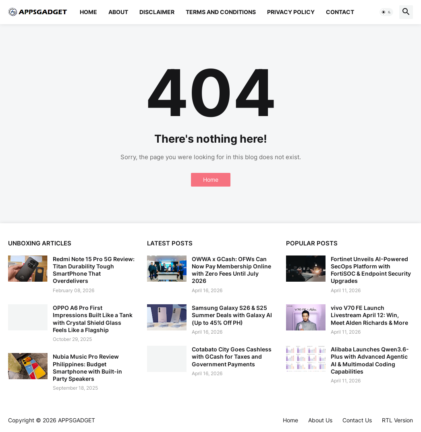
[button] (386, 12)
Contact (340, 11)
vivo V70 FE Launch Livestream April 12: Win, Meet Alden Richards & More (369, 315)
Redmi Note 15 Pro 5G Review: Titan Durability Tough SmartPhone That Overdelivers (94, 270)
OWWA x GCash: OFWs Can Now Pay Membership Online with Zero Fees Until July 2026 (231, 270)
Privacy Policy (291, 11)
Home (88, 11)
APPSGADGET (76, 420)
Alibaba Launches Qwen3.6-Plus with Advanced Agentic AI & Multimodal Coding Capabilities (370, 360)
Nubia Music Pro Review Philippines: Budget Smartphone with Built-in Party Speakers (87, 367)
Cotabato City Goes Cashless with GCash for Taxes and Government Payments (232, 356)
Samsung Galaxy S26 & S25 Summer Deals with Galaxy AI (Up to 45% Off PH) (232, 315)
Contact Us (357, 420)
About (118, 11)
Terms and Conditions (221, 11)
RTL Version (397, 420)
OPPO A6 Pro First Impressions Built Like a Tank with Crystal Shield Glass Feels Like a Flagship (93, 318)
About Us (320, 420)
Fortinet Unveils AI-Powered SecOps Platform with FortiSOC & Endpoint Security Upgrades (371, 270)
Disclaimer (156, 11)
